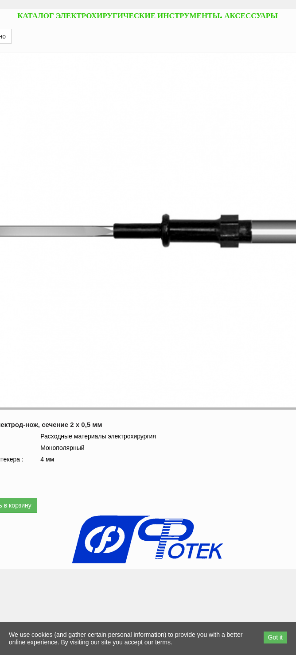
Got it (275, 637)
